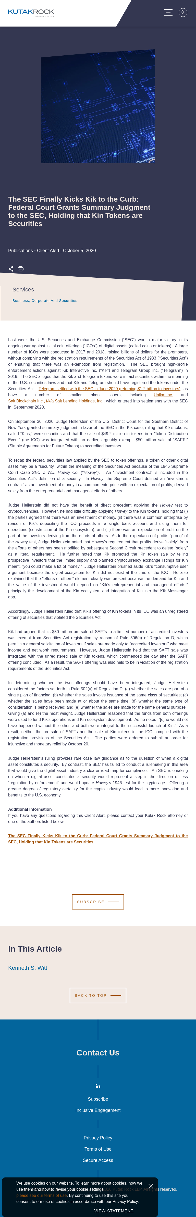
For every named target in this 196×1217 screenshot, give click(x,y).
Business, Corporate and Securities (45, 300)
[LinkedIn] (98, 1087)
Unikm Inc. (163, 395)
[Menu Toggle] (170, 12)
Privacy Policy (98, 1138)
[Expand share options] (11, 270)
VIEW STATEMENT (113, 1211)
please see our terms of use (41, 1195)
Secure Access (98, 1160)
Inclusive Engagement (97, 1110)
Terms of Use (98, 1149)
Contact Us (98, 1052)
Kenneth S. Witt (27, 968)
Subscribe (98, 1099)
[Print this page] (20, 270)
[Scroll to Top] (98, 995)
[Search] (184, 13)
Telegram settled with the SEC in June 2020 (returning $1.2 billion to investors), (110, 389)
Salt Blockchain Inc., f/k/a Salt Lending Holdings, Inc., (56, 401)
